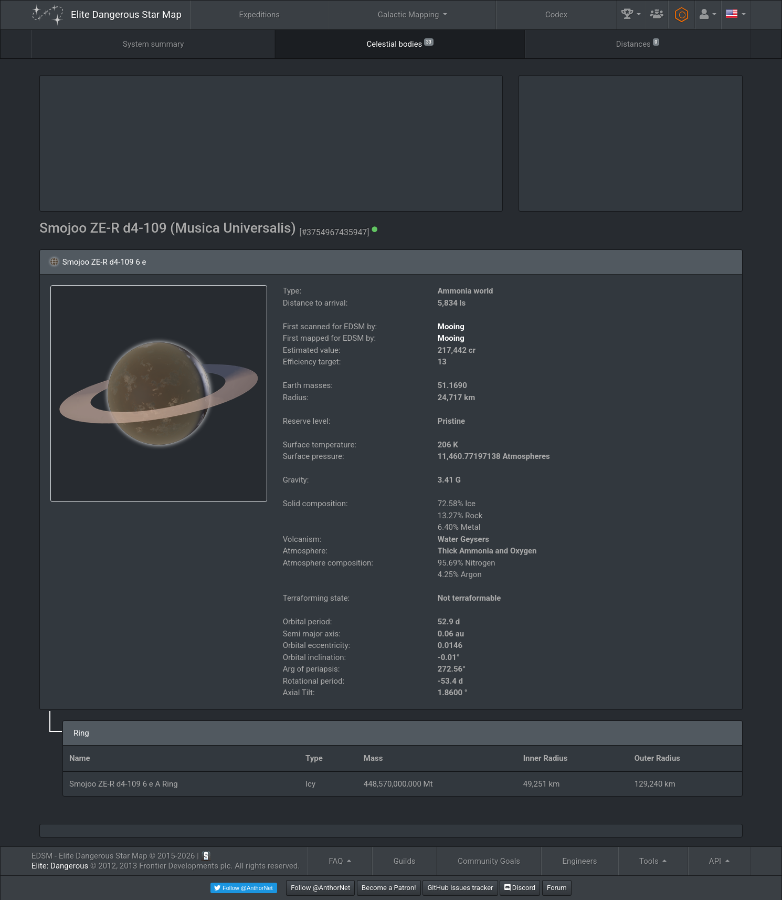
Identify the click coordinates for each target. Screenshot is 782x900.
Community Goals (489, 861)
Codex (556, 14)
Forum (557, 888)
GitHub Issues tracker (460, 888)
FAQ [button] (337, 861)
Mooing (451, 326)
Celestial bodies (399, 43)
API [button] (716, 861)
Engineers (580, 861)
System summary (153, 44)
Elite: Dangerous (59, 866)
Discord (519, 888)
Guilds (405, 861)
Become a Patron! (389, 888)
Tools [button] (649, 861)
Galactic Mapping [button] (409, 14)
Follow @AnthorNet (320, 888)
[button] (631, 15)
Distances (637, 43)
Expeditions (259, 14)
